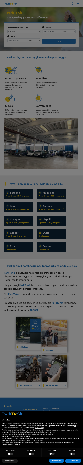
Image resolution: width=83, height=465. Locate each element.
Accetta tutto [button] (73, 461)
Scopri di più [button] (9, 461)
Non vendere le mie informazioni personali (16, 436)
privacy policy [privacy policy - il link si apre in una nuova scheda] (38, 440)
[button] (80, 414)
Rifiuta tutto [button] (56, 461)
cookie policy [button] (39, 428)
